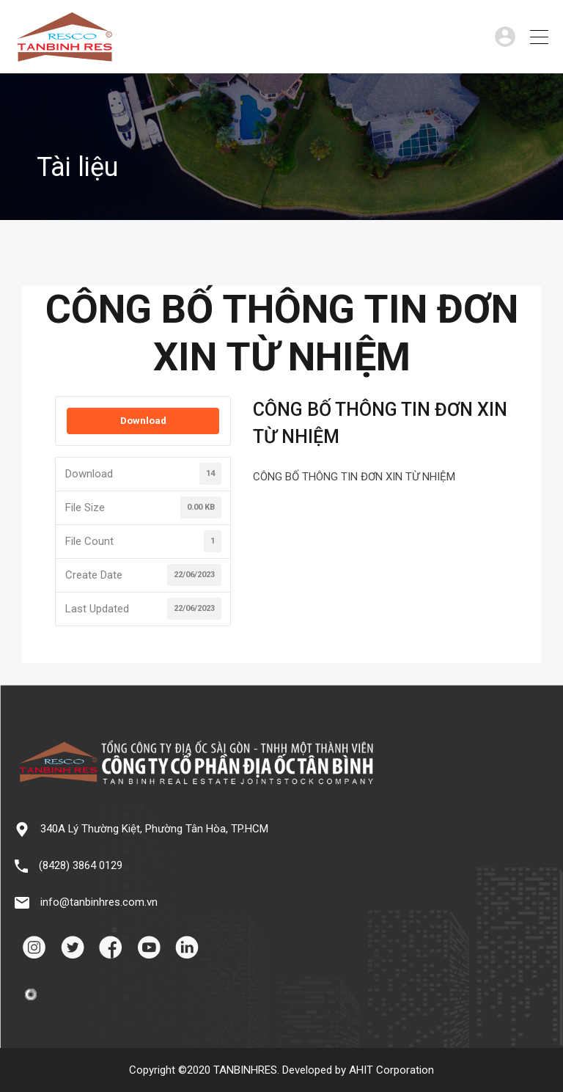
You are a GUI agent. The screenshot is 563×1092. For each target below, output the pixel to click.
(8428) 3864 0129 (80, 865)
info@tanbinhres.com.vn (99, 902)
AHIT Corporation (391, 1070)
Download (143, 420)
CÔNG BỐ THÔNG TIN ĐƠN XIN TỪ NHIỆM (354, 476)
